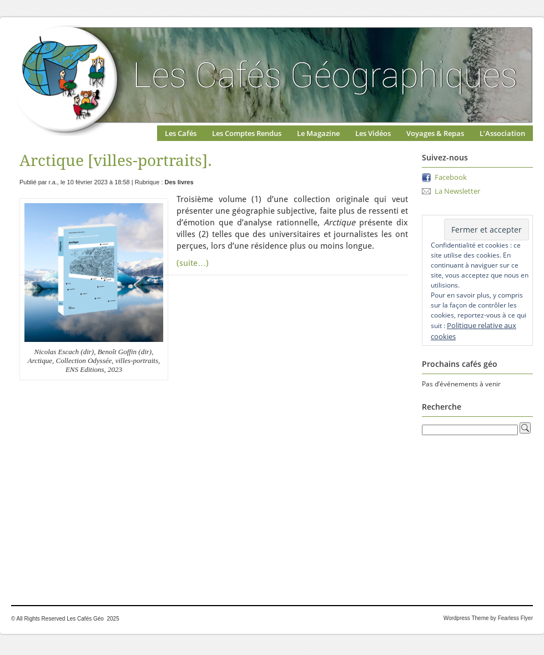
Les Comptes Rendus (246, 133)
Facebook (451, 177)
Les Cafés (181, 133)
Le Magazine (318, 133)
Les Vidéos (373, 133)
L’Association (502, 133)
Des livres (179, 182)
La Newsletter (457, 191)
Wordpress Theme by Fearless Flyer (488, 618)
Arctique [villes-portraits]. (115, 161)
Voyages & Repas (435, 133)
